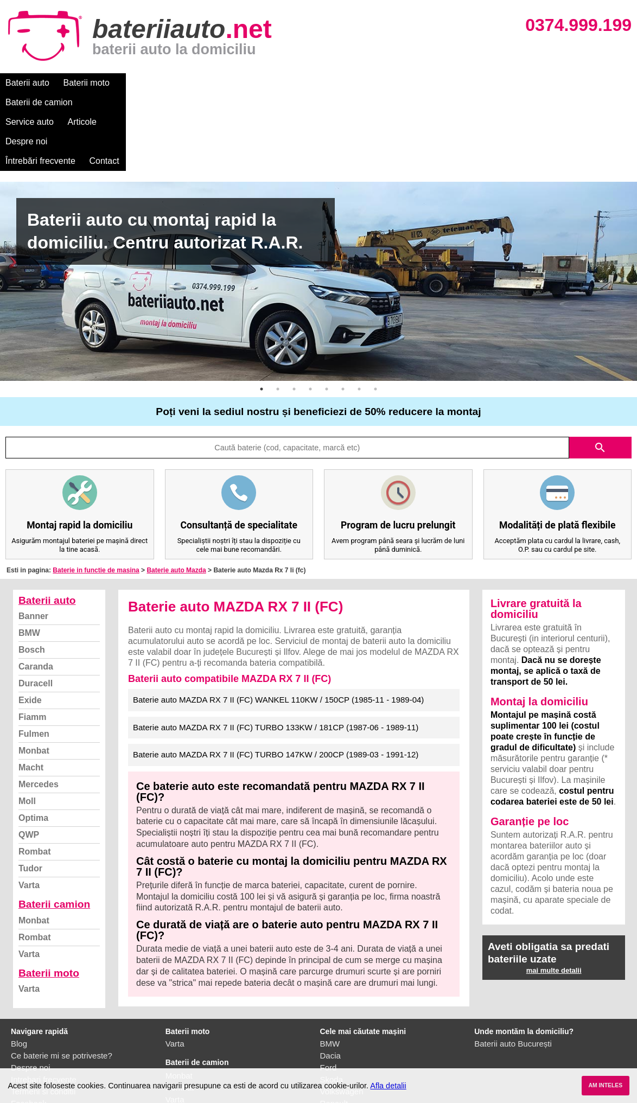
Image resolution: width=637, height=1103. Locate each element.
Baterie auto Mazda (176, 492)
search (600, 369)
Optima (33, 739)
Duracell (35, 605)
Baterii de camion (156, 82)
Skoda (331, 1001)
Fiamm (32, 638)
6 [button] (342, 310)
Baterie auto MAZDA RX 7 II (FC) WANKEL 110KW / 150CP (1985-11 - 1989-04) (278, 621)
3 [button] (294, 310)
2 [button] (277, 310)
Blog (19, 965)
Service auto (229, 82)
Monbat (33, 672)
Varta (29, 807)
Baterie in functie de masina (96, 492)
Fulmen (33, 655)
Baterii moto (86, 82)
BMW (29, 554)
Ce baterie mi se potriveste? (61, 977)
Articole (280, 82)
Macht (30, 689)
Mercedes (38, 706)
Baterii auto (27, 82)
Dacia (330, 977)
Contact (461, 82)
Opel (328, 1049)
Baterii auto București (513, 965)
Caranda (35, 588)
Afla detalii (388, 1085)
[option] (318, 203)
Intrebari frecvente (44, 1001)
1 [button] (261, 310)
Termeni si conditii (43, 1013)
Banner (33, 538)
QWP (28, 756)
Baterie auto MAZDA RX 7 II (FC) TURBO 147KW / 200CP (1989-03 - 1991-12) (275, 676)
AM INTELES (605, 1085)
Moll (27, 723)
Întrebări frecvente (397, 82)
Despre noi (330, 82)
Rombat (34, 773)
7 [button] (359, 310)
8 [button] (375, 310)
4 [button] (310, 310)
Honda (332, 1061)
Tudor (30, 790)
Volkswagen (342, 1013)
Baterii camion (54, 826)
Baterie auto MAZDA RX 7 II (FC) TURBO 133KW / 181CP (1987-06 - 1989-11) (275, 649)
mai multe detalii (554, 892)
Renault (334, 1025)
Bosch (31, 571)
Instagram (29, 1037)
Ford (328, 989)
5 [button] (326, 310)
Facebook (29, 1025)
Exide (30, 622)
